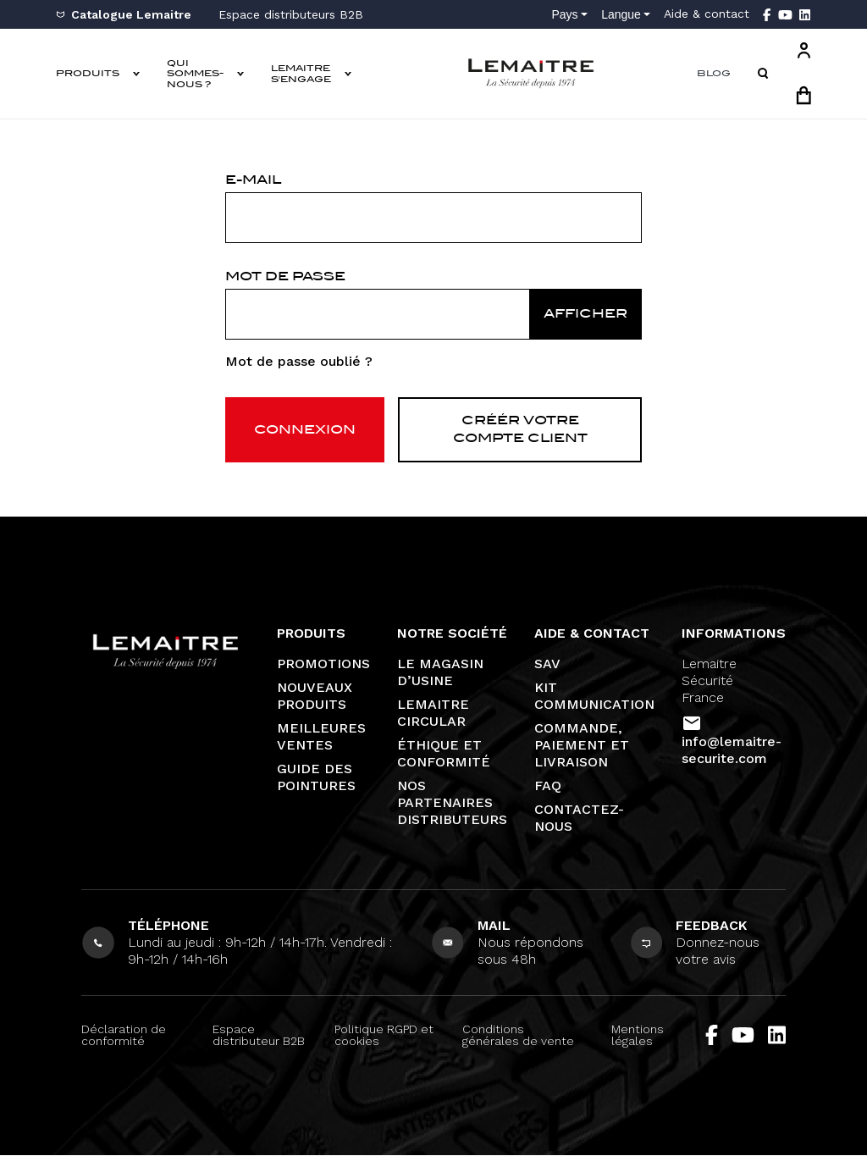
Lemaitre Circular (433, 713)
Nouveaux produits (314, 696)
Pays (564, 14)
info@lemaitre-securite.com (731, 750)
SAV (547, 664)
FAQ (547, 786)
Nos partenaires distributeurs (452, 803)
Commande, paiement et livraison (581, 746)
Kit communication (594, 696)
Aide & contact (706, 13)
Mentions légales (637, 1036)
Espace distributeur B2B (259, 1036)
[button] (763, 74)
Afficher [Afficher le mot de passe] (585, 313)
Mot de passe (285, 276)
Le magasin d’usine (440, 672)
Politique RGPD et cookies (384, 1036)
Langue (621, 14)
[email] (433, 217)
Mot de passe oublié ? (299, 361)
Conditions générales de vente (518, 1036)
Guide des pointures (316, 777)
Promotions (323, 664)
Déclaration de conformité (123, 1036)
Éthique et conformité (443, 754)
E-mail (253, 179)
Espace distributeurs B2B (290, 14)
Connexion (305, 429)
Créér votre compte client (520, 429)
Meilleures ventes (321, 737)
